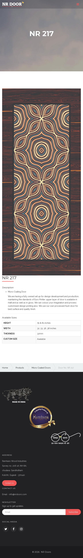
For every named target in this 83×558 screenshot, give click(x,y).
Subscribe (73, 512)
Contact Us (9, 483)
